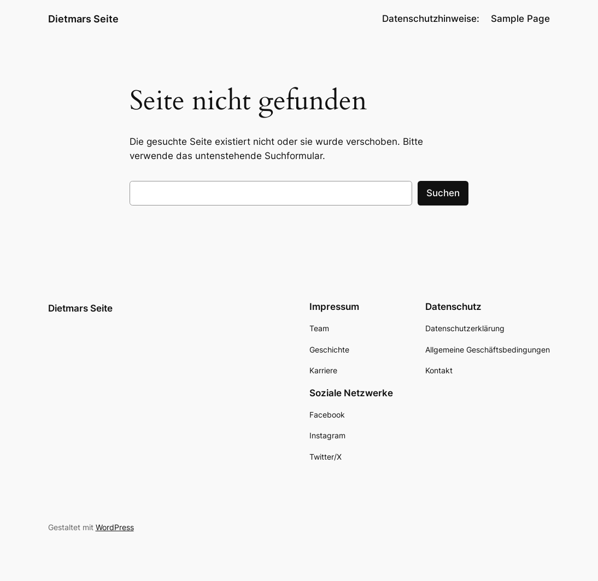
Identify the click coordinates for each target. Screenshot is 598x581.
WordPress (115, 527)
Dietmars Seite (83, 19)
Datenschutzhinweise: (430, 18)
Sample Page (520, 18)
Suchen (443, 192)
